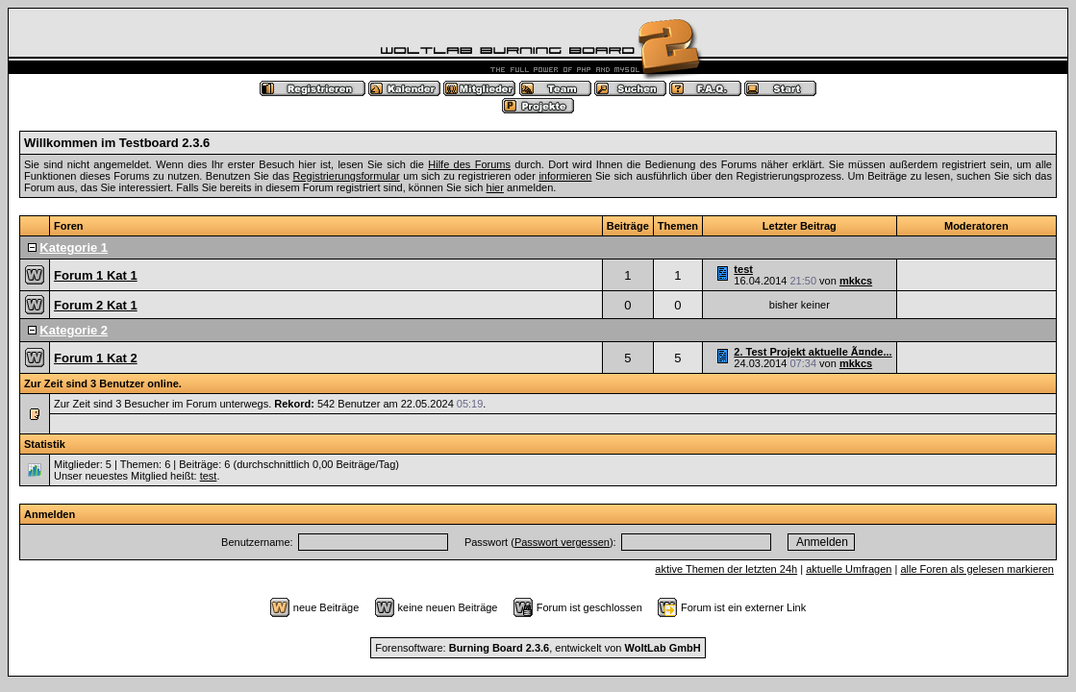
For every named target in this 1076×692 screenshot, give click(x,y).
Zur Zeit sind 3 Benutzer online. (103, 383)
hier (495, 187)
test (743, 269)
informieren (564, 176)
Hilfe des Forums (469, 164)
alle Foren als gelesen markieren (977, 569)
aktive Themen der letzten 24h (726, 569)
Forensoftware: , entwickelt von (537, 648)
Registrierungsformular (346, 176)
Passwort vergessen (562, 542)
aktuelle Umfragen (848, 569)
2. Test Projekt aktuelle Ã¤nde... (812, 352)
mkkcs (855, 280)
